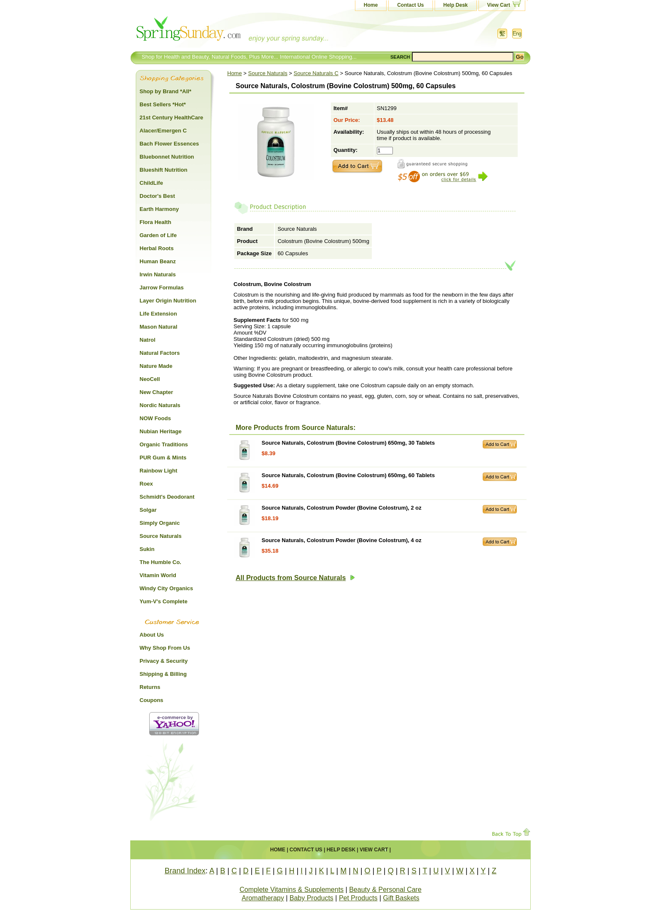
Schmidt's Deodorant (167, 497)
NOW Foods (155, 418)
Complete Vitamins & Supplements (291, 889)
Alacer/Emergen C (163, 130)
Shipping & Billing (163, 674)
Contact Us (410, 5)
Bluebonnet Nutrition (167, 157)
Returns (150, 687)
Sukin (147, 549)
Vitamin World (158, 575)
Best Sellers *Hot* (163, 104)
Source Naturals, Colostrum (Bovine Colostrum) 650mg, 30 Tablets (348, 443)
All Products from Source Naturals (295, 577)
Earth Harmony (159, 209)
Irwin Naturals (158, 274)
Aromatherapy (263, 898)
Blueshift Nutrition (163, 170)
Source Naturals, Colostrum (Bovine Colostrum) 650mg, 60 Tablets (348, 475)
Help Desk (455, 5)
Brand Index (184, 871)
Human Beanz (158, 261)
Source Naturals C (316, 73)
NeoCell (150, 379)
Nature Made (156, 366)
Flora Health (155, 222)
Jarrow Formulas (162, 287)
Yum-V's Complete (164, 601)
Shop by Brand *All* (165, 91)
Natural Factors (160, 353)
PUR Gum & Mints (163, 457)
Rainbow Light (158, 470)
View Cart (498, 5)
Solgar (148, 510)
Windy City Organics (166, 588)
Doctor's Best (157, 196)
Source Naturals (268, 73)
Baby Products (311, 898)
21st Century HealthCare (171, 117)
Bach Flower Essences (169, 143)
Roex (146, 484)
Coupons (151, 700)
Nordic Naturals (160, 405)
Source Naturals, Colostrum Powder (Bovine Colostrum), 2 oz (342, 508)
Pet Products (358, 898)
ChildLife (151, 183)
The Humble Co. (160, 562)
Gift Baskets (401, 898)
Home (371, 5)
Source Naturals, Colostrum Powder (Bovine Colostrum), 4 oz (342, 540)
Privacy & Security (164, 661)
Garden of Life (158, 235)
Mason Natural (158, 327)
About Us (152, 635)
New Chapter (156, 392)
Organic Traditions (164, 444)
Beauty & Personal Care (385, 889)
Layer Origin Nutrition (168, 300)
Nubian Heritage (161, 431)
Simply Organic (160, 523)
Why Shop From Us (165, 648)
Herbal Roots (157, 248)
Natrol (148, 340)
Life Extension (158, 314)
